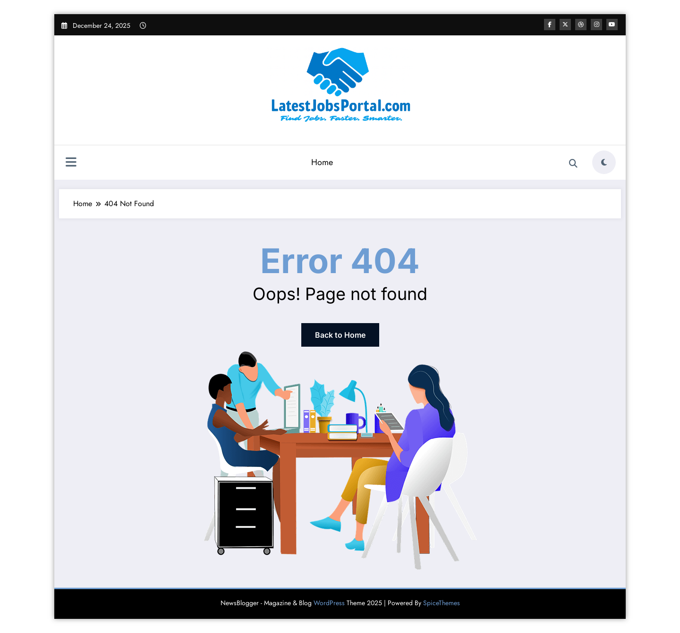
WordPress (329, 603)
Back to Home (340, 335)
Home (322, 162)
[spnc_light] (604, 162)
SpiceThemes (441, 603)
